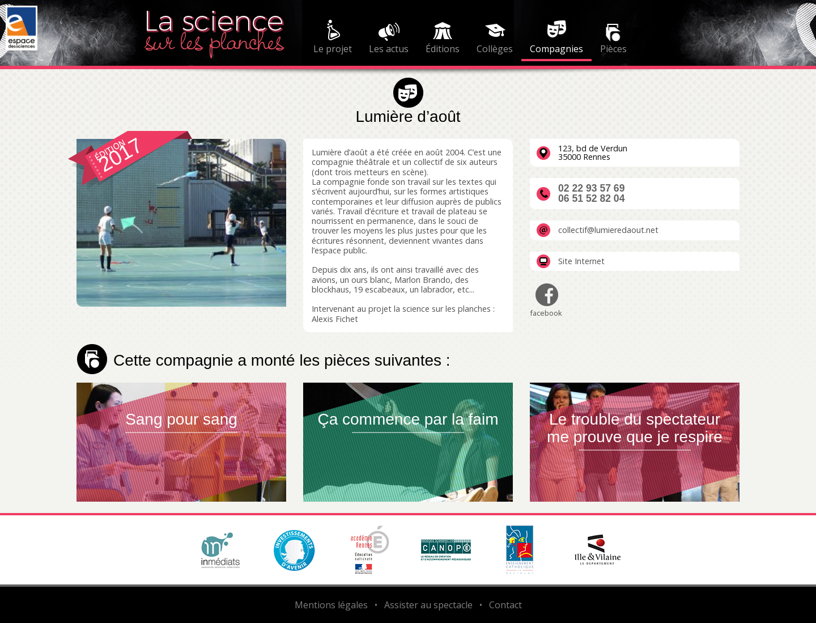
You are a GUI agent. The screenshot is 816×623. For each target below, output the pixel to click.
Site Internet (581, 261)
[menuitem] (332, 38)
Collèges (495, 49)
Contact (505, 605)
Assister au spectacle (428, 605)
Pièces (613, 49)
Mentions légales (331, 605)
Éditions (443, 49)
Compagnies (556, 49)
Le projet (332, 49)
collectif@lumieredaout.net (608, 230)
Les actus (389, 49)
